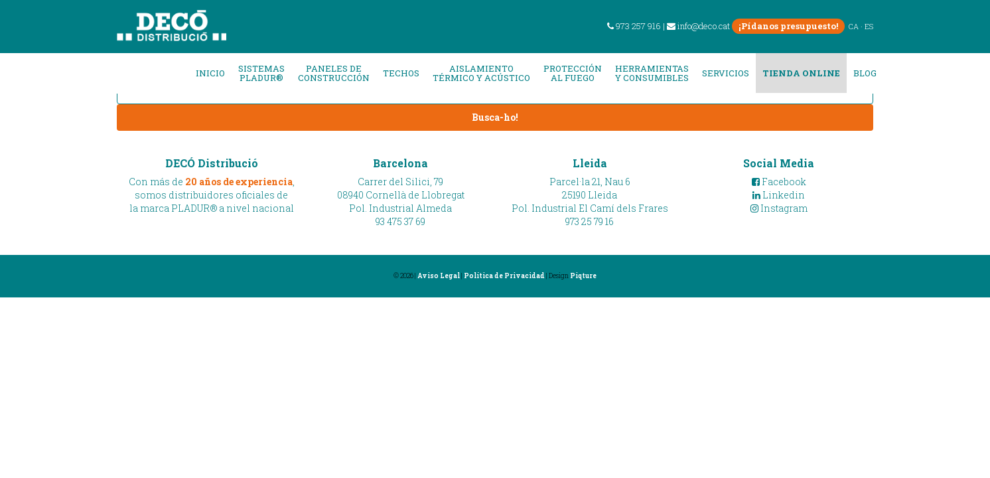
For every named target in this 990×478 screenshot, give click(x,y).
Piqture (583, 276)
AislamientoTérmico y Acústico (481, 73)
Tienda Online (801, 73)
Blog (865, 73)
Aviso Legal (438, 276)
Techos (401, 73)
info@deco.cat (698, 26)
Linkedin (778, 195)
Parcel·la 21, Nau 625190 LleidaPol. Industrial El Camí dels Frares (590, 194)
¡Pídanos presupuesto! (788, 26)
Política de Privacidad (504, 276)
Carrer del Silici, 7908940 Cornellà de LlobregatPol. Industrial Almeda (400, 194)
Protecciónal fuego (572, 73)
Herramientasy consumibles (652, 73)
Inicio (210, 73)
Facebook (779, 181)
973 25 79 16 (589, 221)
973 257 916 (634, 26)
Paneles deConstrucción (334, 73)
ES (869, 26)
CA (854, 26)
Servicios (725, 73)
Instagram (779, 208)
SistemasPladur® (261, 73)
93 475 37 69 (400, 221)
